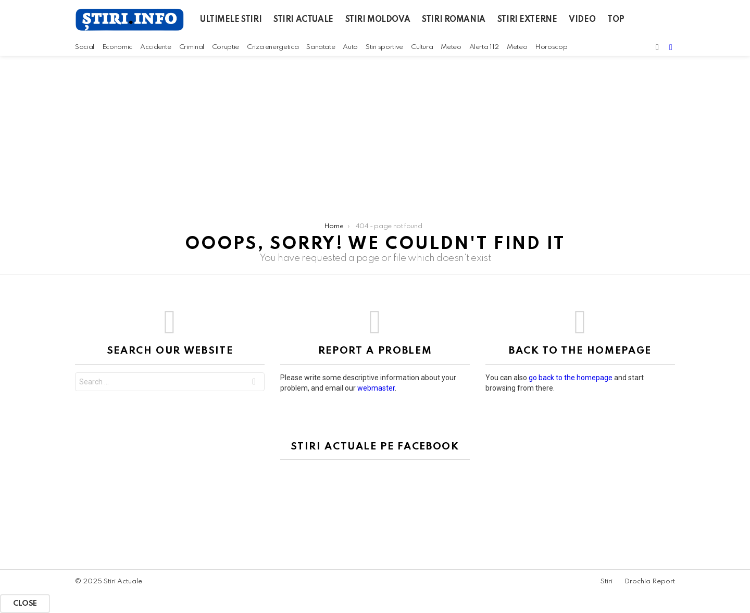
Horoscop (551, 47)
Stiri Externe (527, 20)
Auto (350, 47)
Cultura (422, 47)
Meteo (451, 47)
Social (84, 47)
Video (582, 20)
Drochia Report (649, 581)
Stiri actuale (303, 20)
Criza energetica (272, 47)
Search (254, 383)
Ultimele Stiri (230, 20)
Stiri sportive (384, 47)
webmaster (376, 388)
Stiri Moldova (377, 20)
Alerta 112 (484, 47)
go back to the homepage (570, 377)
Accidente (155, 47)
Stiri (606, 581)
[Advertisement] (375, 134)
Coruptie (225, 47)
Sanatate (320, 47)
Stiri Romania (453, 20)
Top (615, 20)
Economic (117, 47)
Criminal (191, 47)
